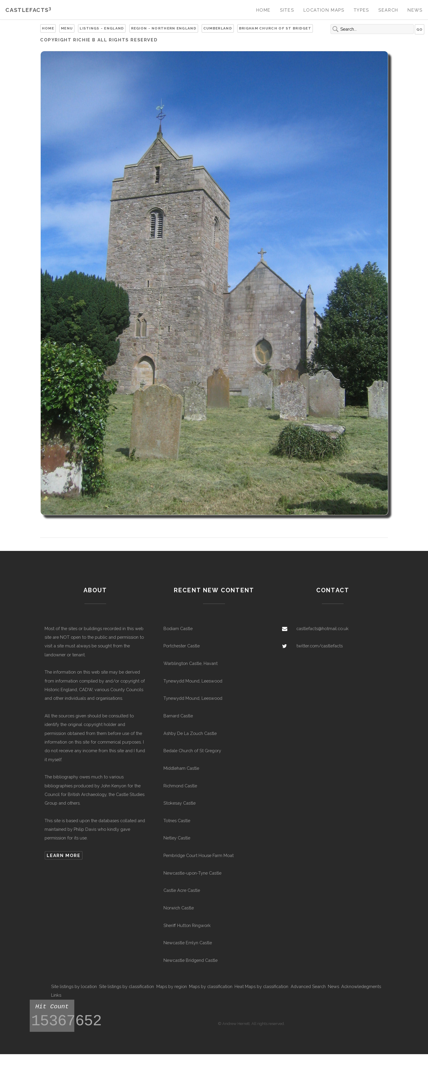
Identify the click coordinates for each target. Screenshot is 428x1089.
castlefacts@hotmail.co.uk (322, 628)
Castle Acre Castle (181, 890)
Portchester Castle (181, 645)
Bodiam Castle (178, 628)
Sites (287, 10)
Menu (67, 28)
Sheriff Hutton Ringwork (187, 925)
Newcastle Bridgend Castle (190, 960)
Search (388, 10)
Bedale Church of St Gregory (192, 750)
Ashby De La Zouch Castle (190, 733)
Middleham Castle (181, 768)
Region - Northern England (163, 28)
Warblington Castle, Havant (190, 663)
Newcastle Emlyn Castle (187, 942)
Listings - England (102, 28)
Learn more (63, 855)
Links (56, 995)
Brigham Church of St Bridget (275, 28)
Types (361, 10)
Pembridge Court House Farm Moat (198, 855)
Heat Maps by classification (261, 986)
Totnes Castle (176, 820)
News (414, 10)
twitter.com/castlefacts (319, 645)
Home (263, 10)
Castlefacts (28, 10)
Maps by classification (210, 986)
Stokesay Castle (179, 803)
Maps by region (171, 986)
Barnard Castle (178, 715)
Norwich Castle (178, 907)
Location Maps (323, 10)
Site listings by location (74, 986)
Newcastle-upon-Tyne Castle (192, 872)
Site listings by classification (126, 986)
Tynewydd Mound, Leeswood (192, 680)
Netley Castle (176, 837)
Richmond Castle (180, 785)
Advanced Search (308, 986)
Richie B (84, 39)
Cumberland (217, 28)
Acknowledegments (361, 986)
